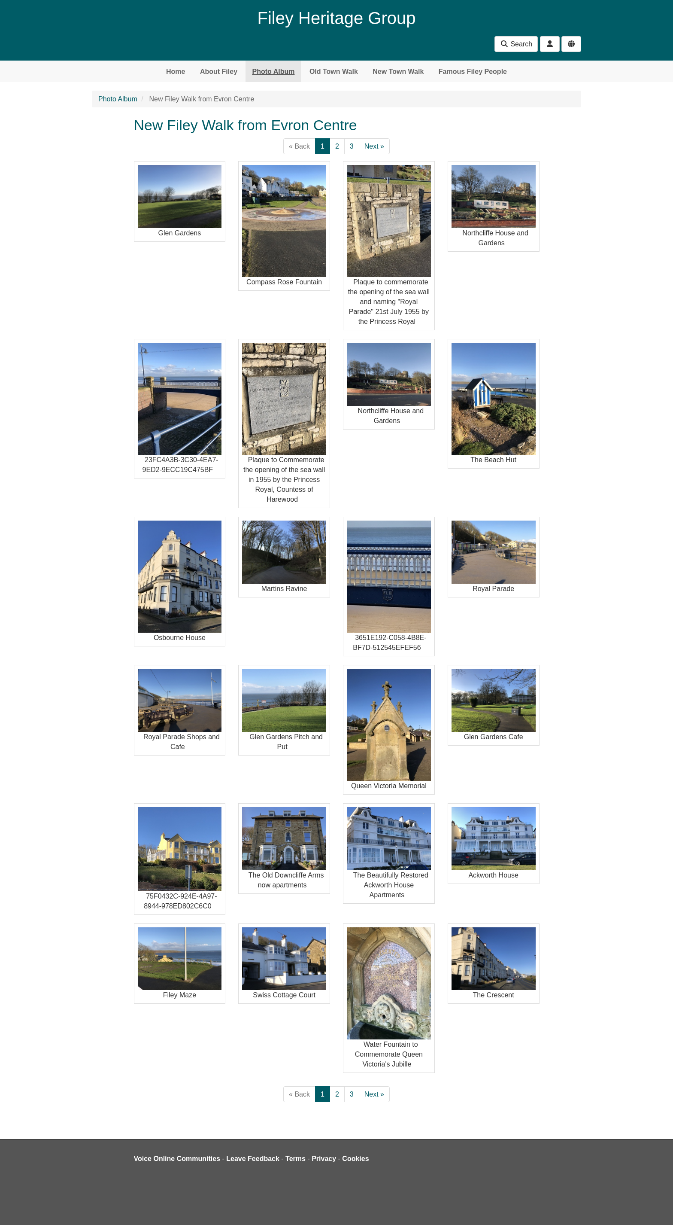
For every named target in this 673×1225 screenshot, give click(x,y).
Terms (295, 1158)
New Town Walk (398, 71)
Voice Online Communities (177, 1158)
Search (516, 44)
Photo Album (273, 71)
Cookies (355, 1158)
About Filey (218, 71)
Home (175, 71)
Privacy (324, 1158)
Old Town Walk (333, 71)
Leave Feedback (252, 1158)
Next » (374, 146)
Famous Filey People (473, 71)
